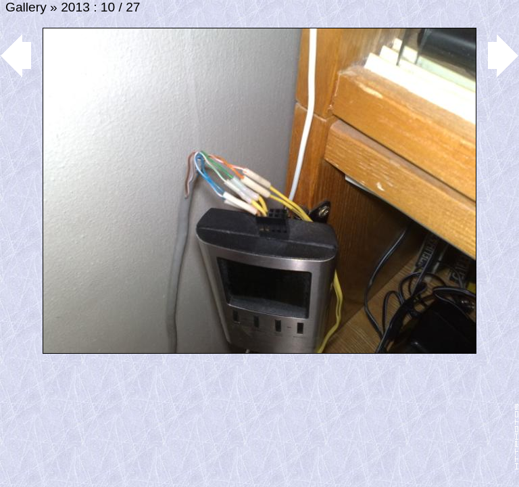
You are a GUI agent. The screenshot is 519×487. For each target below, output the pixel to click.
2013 (75, 7)
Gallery (26, 7)
